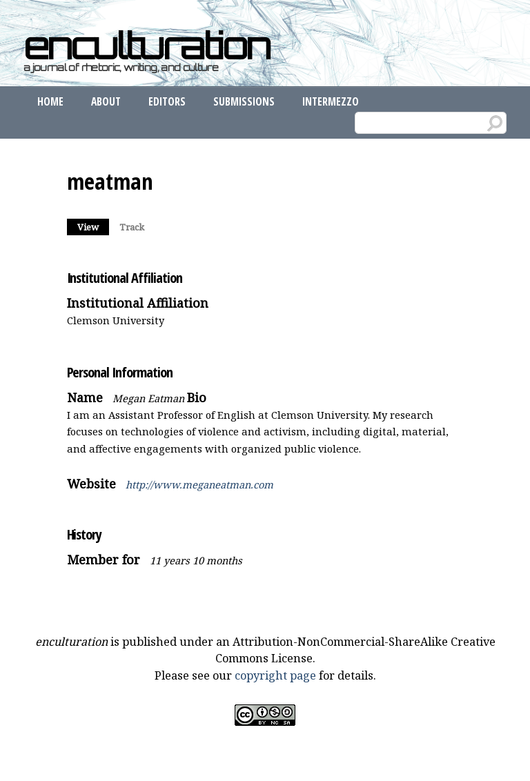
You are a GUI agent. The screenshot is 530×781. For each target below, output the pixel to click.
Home (50, 101)
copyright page (275, 675)
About (106, 101)
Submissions (244, 101)
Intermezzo (330, 101)
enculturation (146, 45)
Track (131, 227)
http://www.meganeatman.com (199, 484)
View (93, 226)
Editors (167, 101)
